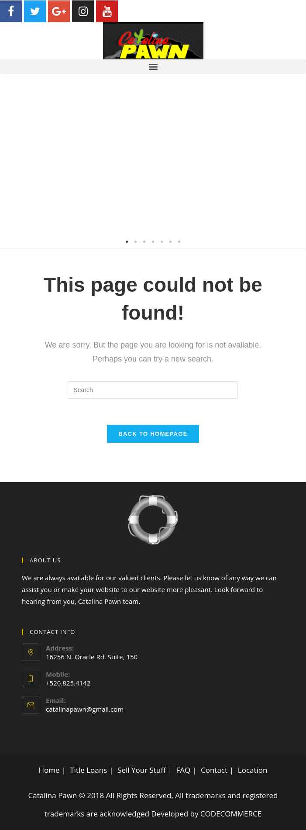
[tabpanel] (153, 161)
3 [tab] (144, 242)
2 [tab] (135, 242)
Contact (214, 770)
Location (253, 770)
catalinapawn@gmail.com (85, 709)
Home (48, 770)
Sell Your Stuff (141, 770)
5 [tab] (162, 242)
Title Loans (88, 770)
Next (293, 161)
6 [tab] (170, 242)
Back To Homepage (152, 433)
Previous (13, 161)
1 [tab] (127, 242)
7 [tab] (179, 242)
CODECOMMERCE (230, 814)
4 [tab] (153, 242)
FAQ (183, 770)
